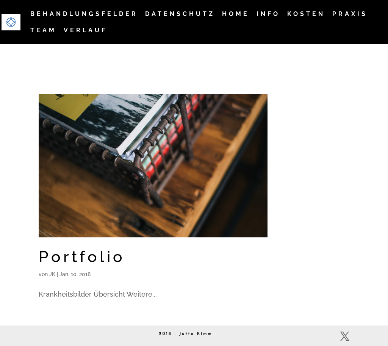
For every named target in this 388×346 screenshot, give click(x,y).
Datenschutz (180, 14)
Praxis (350, 14)
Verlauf (85, 31)
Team (43, 31)
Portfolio (82, 256)
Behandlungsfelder (84, 14)
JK (52, 274)
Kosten (306, 14)
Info (268, 14)
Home (235, 14)
